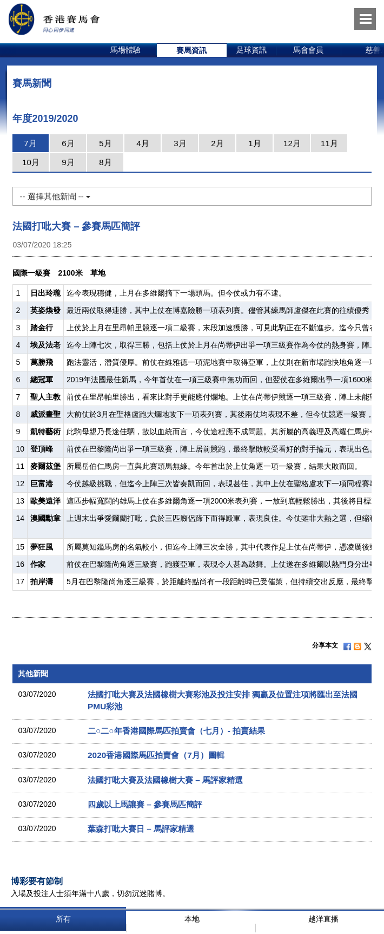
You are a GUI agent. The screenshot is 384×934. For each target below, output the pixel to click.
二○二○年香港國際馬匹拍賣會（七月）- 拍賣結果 (176, 730)
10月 (30, 162)
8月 (105, 162)
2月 (217, 143)
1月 (254, 143)
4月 (142, 143)
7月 (30, 143)
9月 (68, 162)
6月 (68, 143)
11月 (329, 143)
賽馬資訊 (191, 50)
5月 (105, 143)
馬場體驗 (125, 49)
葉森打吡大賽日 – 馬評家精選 (141, 828)
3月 (180, 143)
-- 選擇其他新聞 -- (54, 196)
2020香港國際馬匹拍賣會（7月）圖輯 (156, 755)
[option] (126, 50)
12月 (292, 143)
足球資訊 (251, 49)
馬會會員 (308, 49)
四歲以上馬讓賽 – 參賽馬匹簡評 (145, 804)
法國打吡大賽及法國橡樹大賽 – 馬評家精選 (165, 780)
